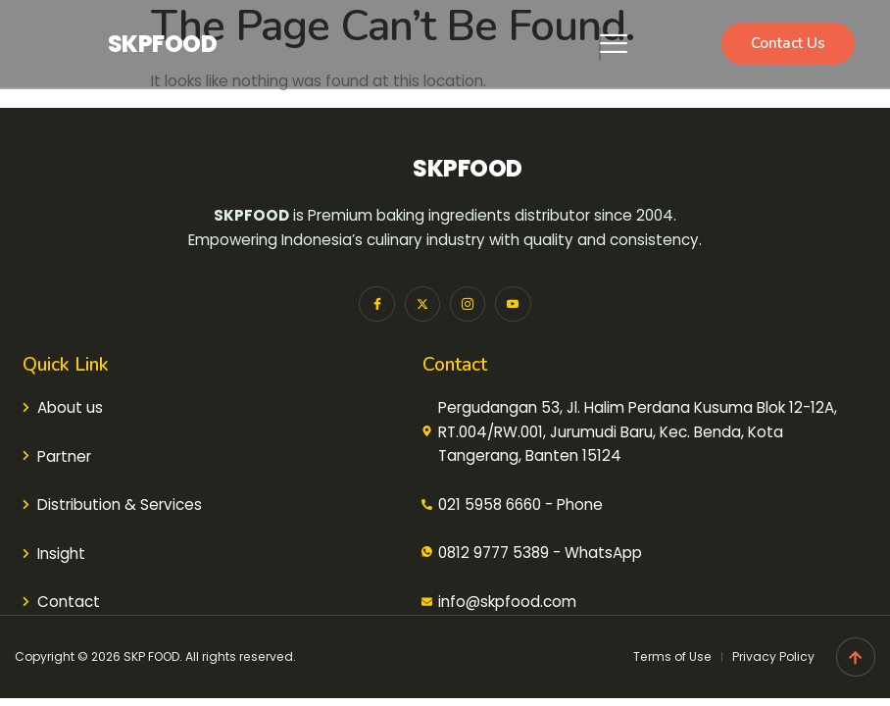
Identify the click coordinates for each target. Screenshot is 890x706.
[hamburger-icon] (600, 43)
